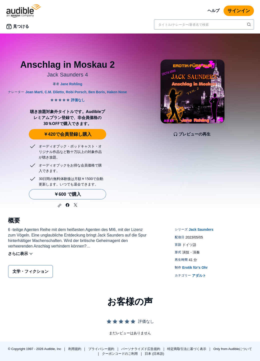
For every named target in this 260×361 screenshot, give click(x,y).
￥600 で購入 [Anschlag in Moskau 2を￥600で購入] (67, 194)
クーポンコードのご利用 (120, 354)
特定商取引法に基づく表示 (187, 349)
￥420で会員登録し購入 (68, 134)
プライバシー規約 (101, 349)
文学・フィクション (30, 271)
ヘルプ (214, 10)
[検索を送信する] (249, 25)
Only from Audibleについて (233, 349)
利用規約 (75, 349)
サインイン (239, 10)
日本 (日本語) (154, 354)
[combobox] (204, 25)
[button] (60, 206)
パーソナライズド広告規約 (141, 349)
